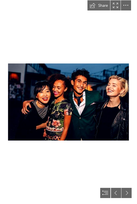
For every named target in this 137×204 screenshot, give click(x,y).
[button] (98, 5)
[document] (68, 102)
